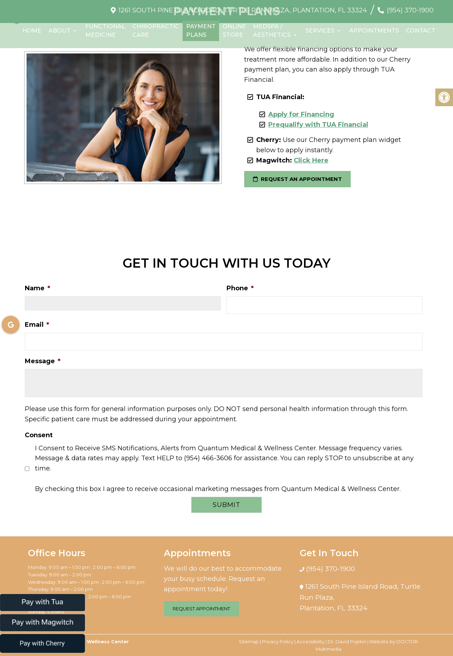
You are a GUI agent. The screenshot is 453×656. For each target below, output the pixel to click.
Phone (240, 288)
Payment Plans (201, 30)
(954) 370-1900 (410, 10)
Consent (39, 435)
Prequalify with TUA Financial (318, 125)
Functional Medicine (105, 30)
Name (37, 288)
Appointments (374, 30)
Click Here (311, 160)
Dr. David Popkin (347, 641)
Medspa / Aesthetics (272, 30)
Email (37, 325)
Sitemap (249, 641)
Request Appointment (201, 608)
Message (43, 361)
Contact (420, 30)
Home (31, 30)
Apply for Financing (301, 114)
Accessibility (311, 641)
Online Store (234, 30)
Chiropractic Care (155, 30)
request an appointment (297, 179)
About (59, 30)
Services (319, 30)
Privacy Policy (277, 641)
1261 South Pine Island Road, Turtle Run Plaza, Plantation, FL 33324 (243, 10)
